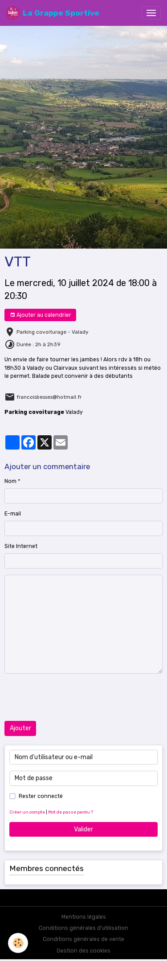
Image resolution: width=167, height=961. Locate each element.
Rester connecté (41, 796)
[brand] (52, 13)
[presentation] (72, 697)
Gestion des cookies (83, 951)
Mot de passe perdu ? (70, 812)
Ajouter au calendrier (40, 315)
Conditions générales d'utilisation (83, 928)
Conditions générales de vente (83, 939)
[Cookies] (18, 943)
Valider (83, 829)
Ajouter (20, 728)
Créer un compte (27, 812)
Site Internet (20, 546)
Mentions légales (83, 917)
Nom (10, 481)
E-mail (12, 514)
